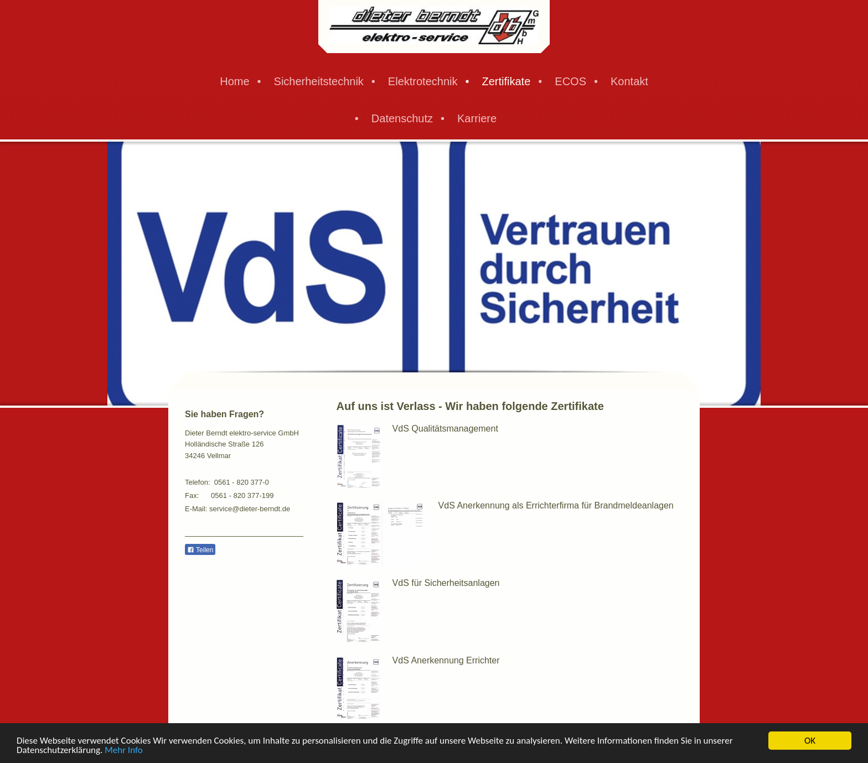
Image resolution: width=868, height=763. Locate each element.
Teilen (200, 550)
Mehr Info (124, 750)
